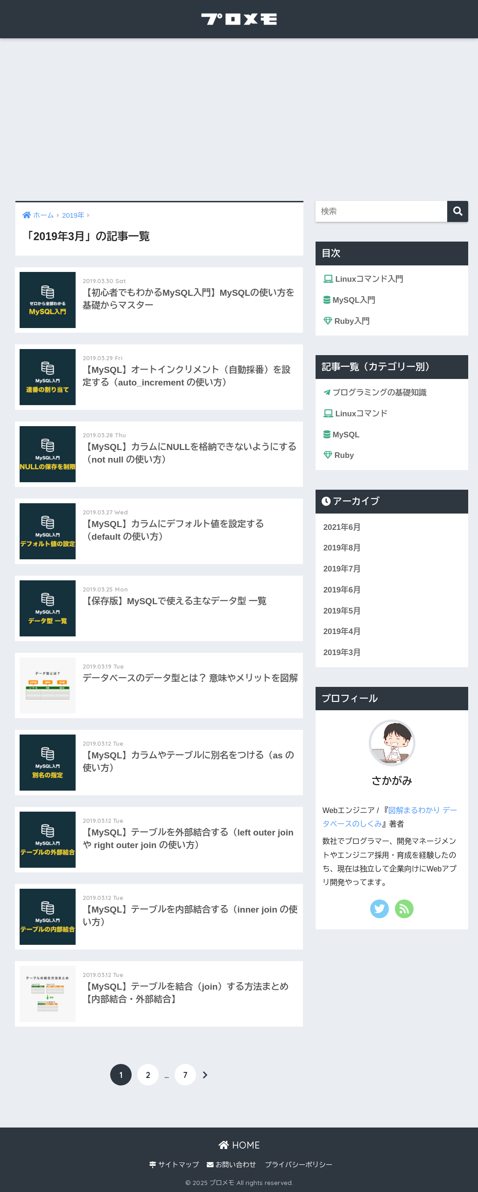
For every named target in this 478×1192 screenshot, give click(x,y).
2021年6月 (342, 527)
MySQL (341, 434)
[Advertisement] (239, 119)
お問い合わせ (231, 1165)
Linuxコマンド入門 (363, 279)
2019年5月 (342, 611)
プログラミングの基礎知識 (375, 392)
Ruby (338, 455)
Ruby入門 (346, 321)
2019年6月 (342, 589)
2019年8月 (342, 547)
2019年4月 (342, 631)
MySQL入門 (349, 300)
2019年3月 (342, 652)
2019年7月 (342, 568)
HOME (239, 1145)
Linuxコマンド (355, 413)
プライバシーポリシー (298, 1165)
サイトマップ (174, 1165)
